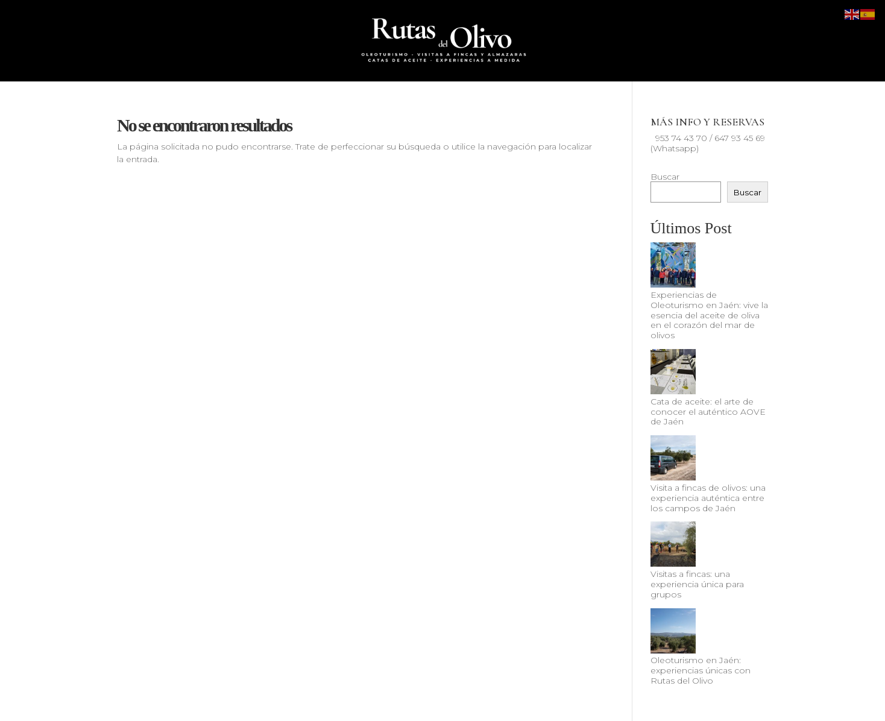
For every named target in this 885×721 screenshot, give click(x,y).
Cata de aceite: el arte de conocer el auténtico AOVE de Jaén (708, 411)
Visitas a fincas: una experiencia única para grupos (697, 584)
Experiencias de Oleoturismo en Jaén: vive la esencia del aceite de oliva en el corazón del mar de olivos (709, 315)
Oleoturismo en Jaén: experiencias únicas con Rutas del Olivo (700, 670)
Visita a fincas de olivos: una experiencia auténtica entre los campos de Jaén (708, 498)
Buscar (664, 176)
